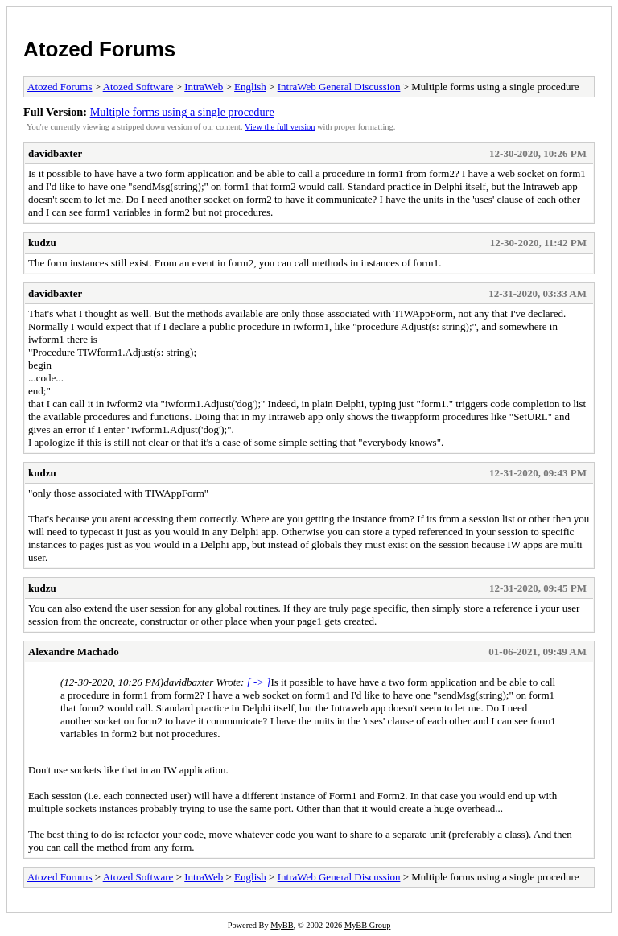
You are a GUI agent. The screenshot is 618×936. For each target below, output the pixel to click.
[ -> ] (259, 682)
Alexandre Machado (73, 651)
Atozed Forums (99, 49)
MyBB (281, 925)
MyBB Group (367, 925)
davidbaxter (55, 153)
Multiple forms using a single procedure (182, 111)
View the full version (280, 126)
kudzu (42, 243)
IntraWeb (203, 86)
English (250, 86)
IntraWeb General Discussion (339, 86)
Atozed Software (138, 86)
